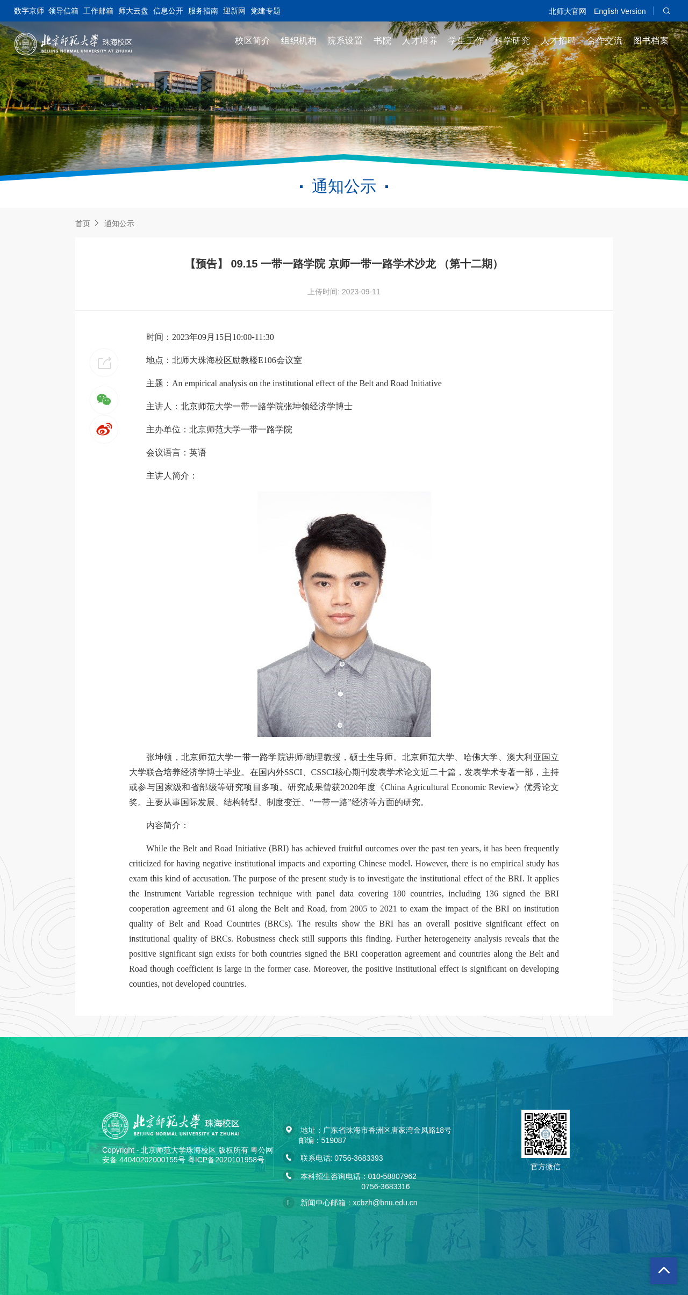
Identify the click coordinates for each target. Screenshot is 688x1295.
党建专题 (265, 10)
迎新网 (234, 10)
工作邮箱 (98, 10)
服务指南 (203, 10)
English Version (620, 11)
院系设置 (345, 40)
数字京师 (29, 10)
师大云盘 (133, 10)
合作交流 (604, 40)
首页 (82, 223)
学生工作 (466, 40)
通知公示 (119, 223)
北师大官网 (567, 11)
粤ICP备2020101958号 (226, 1159)
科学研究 (512, 40)
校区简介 (252, 40)
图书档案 (651, 40)
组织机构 (299, 40)
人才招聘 (558, 40)
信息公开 (168, 10)
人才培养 (420, 40)
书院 (382, 40)
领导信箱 (63, 10)
